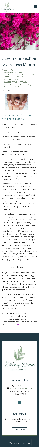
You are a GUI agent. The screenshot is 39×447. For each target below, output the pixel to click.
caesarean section (11, 74)
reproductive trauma (12, 86)
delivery (23, 74)
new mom (32, 74)
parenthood (8, 76)
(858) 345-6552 (20, 385)
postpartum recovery (23, 84)
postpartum (8, 84)
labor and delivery (10, 83)
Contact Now (19, 429)
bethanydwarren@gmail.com (21, 388)
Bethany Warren (10, 70)
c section (18, 73)
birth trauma (8, 73)
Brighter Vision (24, 443)
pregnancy (19, 76)
